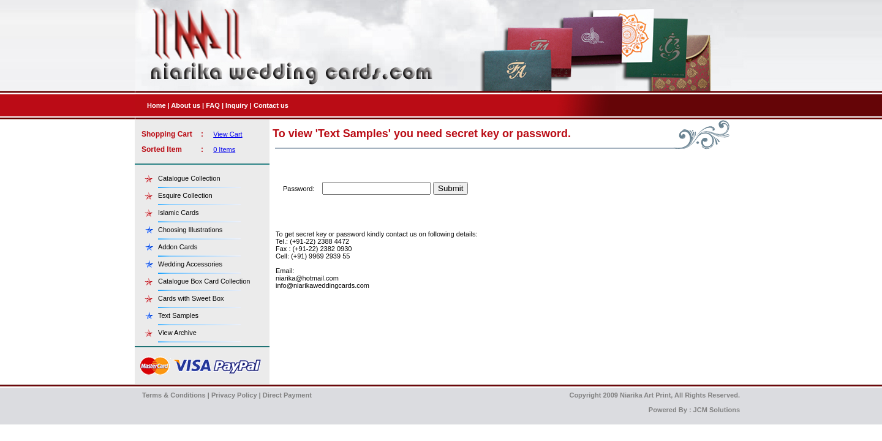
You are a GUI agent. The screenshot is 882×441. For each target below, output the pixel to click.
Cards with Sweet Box (191, 298)
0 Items (224, 149)
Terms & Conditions (174, 395)
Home (156, 105)
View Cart (227, 134)
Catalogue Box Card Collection (204, 281)
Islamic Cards (178, 212)
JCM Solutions (716, 409)
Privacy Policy (234, 395)
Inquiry (236, 105)
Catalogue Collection (189, 178)
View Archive (177, 332)
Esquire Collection (185, 195)
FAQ (213, 105)
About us (185, 105)
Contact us (271, 105)
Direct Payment (287, 395)
